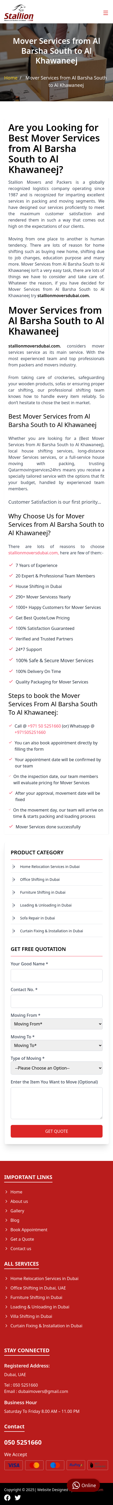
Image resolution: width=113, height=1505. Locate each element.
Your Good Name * (29, 964)
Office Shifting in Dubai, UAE (35, 1288)
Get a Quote (19, 1239)
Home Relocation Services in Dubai (50, 866)
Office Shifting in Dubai (40, 879)
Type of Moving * (28, 1058)
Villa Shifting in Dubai (28, 1316)
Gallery (14, 1211)
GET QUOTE (56, 1131)
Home (10, 78)
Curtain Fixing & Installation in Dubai (51, 930)
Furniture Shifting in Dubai (43, 892)
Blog (11, 1220)
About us (16, 1201)
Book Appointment (25, 1230)
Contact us (17, 1248)
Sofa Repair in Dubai (37, 917)
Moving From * (25, 1015)
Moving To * (23, 1037)
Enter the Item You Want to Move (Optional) (54, 1082)
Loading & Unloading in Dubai (46, 905)
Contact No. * (24, 989)
